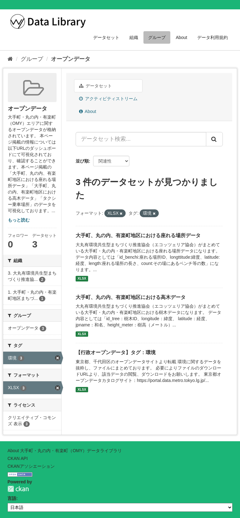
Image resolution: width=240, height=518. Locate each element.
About (181, 37)
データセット (106, 37)
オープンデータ (70, 59)
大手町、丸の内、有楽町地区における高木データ (131, 297)
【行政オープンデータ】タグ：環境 (116, 352)
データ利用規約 (212, 37)
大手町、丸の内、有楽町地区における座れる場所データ (138, 235)
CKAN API (18, 458)
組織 (133, 37)
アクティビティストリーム (108, 98)
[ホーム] (10, 59)
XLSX (82, 279)
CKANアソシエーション (31, 466)
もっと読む (19, 219)
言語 (12, 498)
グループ (157, 37)
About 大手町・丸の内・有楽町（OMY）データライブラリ (65, 450)
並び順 (82, 161)
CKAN (18, 489)
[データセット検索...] (141, 139)
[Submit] (214, 139)
